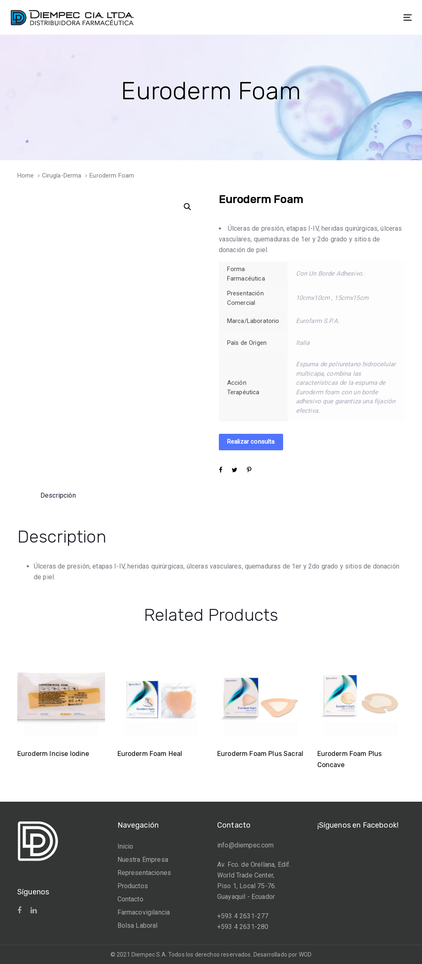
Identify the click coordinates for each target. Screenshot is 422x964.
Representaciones (144, 873)
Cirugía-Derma (61, 175)
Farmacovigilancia (143, 912)
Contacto (130, 899)
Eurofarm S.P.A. (318, 321)
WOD (305, 954)
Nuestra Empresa (142, 859)
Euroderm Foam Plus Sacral (260, 754)
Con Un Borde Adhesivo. (330, 273)
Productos (132, 886)
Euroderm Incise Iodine (53, 754)
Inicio (125, 846)
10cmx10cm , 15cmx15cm (332, 298)
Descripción (58, 495)
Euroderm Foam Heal (150, 754)
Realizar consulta (251, 441)
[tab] (58, 495)
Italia (303, 342)
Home (25, 175)
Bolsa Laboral (137, 925)
